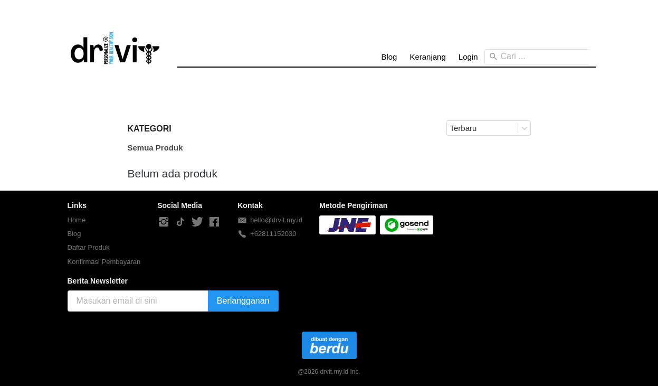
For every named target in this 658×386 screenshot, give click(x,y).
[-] (163, 222)
